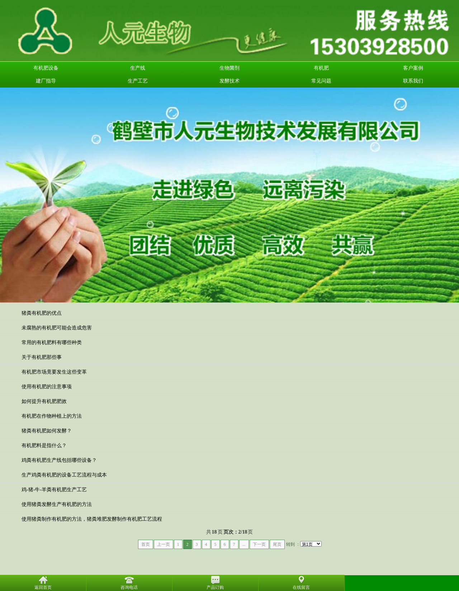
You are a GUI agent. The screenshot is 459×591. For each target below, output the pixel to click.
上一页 (163, 544)
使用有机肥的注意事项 (47, 386)
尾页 (277, 544)
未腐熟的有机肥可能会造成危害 (57, 327)
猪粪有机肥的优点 (42, 313)
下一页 (259, 544)
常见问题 (321, 81)
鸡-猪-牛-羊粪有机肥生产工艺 (54, 489)
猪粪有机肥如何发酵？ (47, 430)
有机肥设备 (45, 68)
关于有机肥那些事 (42, 357)
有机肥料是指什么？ (44, 445)
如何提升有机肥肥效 (44, 401)
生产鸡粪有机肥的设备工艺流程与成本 (64, 475)
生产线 (137, 68)
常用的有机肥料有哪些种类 (52, 342)
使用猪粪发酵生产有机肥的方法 (57, 504)
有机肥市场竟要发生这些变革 (54, 372)
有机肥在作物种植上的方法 (52, 416)
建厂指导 (46, 81)
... (244, 544)
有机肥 (321, 68)
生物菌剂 (229, 68)
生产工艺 (138, 81)
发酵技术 (229, 81)
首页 (145, 544)
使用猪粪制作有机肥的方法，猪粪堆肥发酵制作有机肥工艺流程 (92, 519)
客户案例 (413, 68)
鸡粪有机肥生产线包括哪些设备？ (59, 460)
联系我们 (413, 81)
